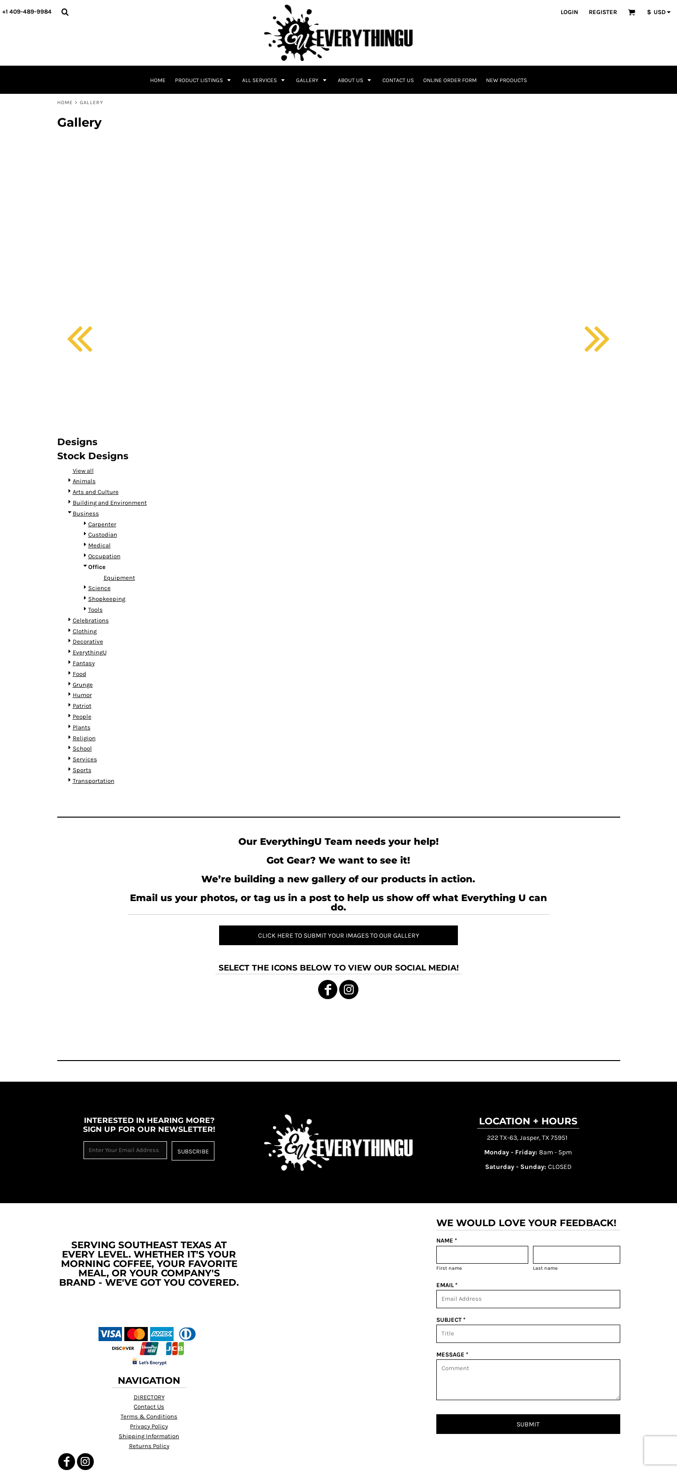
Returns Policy (149, 1445)
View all (83, 470)
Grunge (83, 684)
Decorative (88, 641)
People (82, 716)
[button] (64, 11)
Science (99, 587)
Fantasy (84, 663)
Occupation (104, 556)
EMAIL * (446, 1285)
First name (449, 1268)
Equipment (119, 577)
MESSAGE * (452, 1354)
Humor (82, 694)
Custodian (102, 534)
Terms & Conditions (149, 1416)
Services (85, 759)
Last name (545, 1268)
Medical (99, 545)
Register (603, 11)
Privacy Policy (149, 1426)
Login (569, 11)
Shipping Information (149, 1436)
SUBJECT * (450, 1319)
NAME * (446, 1240)
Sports (82, 769)
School (82, 748)
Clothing (85, 631)
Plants (82, 727)
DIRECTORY (149, 1397)
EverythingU (89, 652)
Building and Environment (110, 502)
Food (79, 673)
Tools (95, 609)
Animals (84, 481)
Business (86, 513)
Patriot (82, 705)
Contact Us (149, 1406)
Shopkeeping (106, 598)
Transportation (93, 780)
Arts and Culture (96, 491)
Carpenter (102, 524)
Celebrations (91, 620)
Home (65, 102)
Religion (84, 738)
